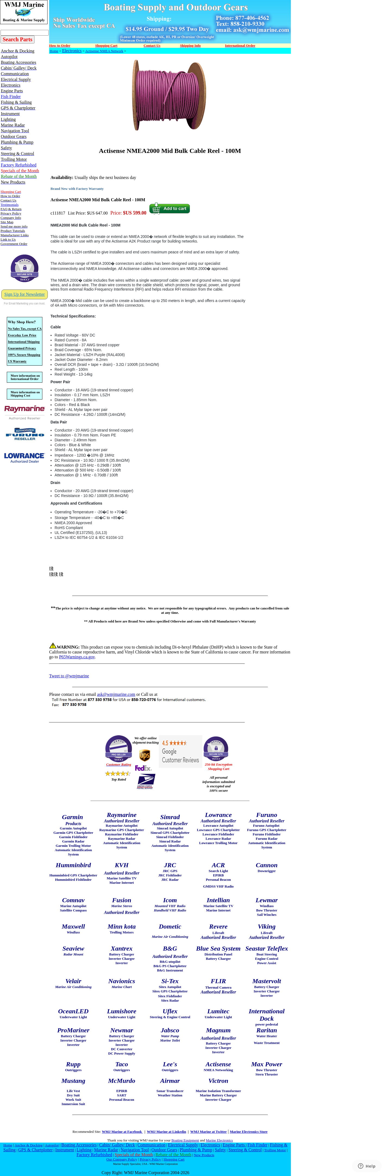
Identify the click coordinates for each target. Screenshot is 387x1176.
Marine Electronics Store (249, 1132)
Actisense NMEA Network (104, 51)
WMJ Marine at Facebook (122, 1132)
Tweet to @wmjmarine (69, 676)
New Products (204, 1155)
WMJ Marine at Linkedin (166, 1132)
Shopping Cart (173, 1159)
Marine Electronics (219, 1140)
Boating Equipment (185, 1140)
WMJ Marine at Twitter (208, 1132)
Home (54, 51)
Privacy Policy (150, 1159)
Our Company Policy (121, 1159)
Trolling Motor (275, 1150)
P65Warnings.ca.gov (77, 657)
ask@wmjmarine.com (116, 694)
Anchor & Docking (29, 1145)
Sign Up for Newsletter (24, 294)
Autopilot (52, 1145)
